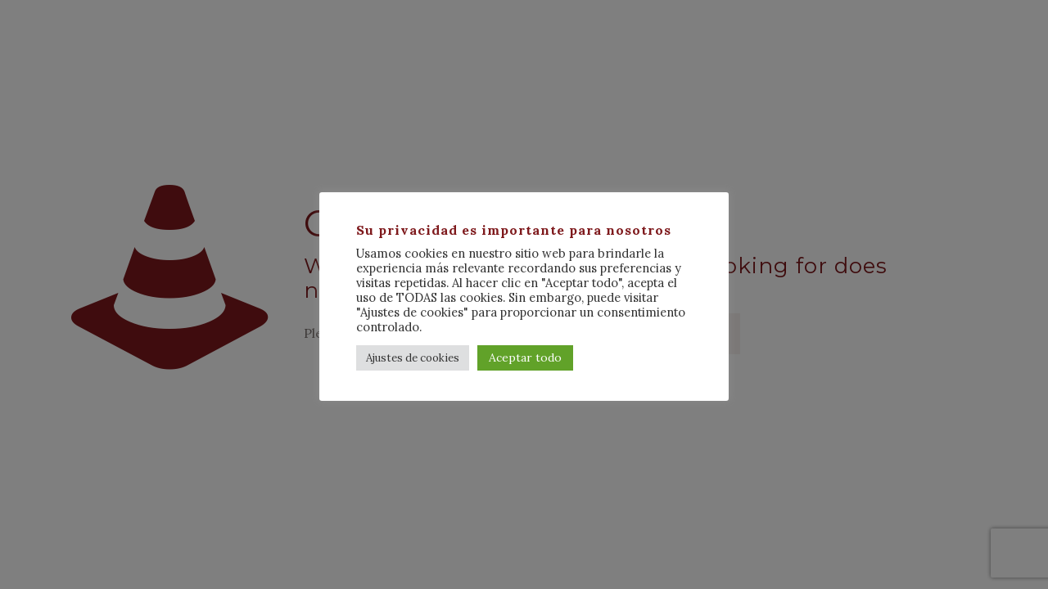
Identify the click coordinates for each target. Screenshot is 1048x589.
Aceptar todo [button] (525, 357)
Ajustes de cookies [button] (412, 358)
